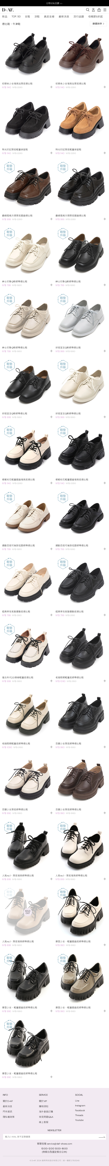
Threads (79, 1115)
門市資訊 (7, 1111)
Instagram (80, 1105)
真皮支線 (49, 16)
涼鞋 (37, 16)
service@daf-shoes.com (59, 1143)
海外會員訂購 (46, 1111)
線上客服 (43, 1122)
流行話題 (79, 16)
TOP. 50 (16, 16)
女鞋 (27, 16)
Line (77, 1100)
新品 (4, 16)
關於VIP (43, 1101)
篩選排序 (98, 23)
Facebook (80, 1110)
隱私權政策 (9, 1116)
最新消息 (64, 16)
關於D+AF (8, 1101)
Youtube (79, 1120)
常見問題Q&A (46, 1116)
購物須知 (43, 1106)
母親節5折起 (95, 16)
